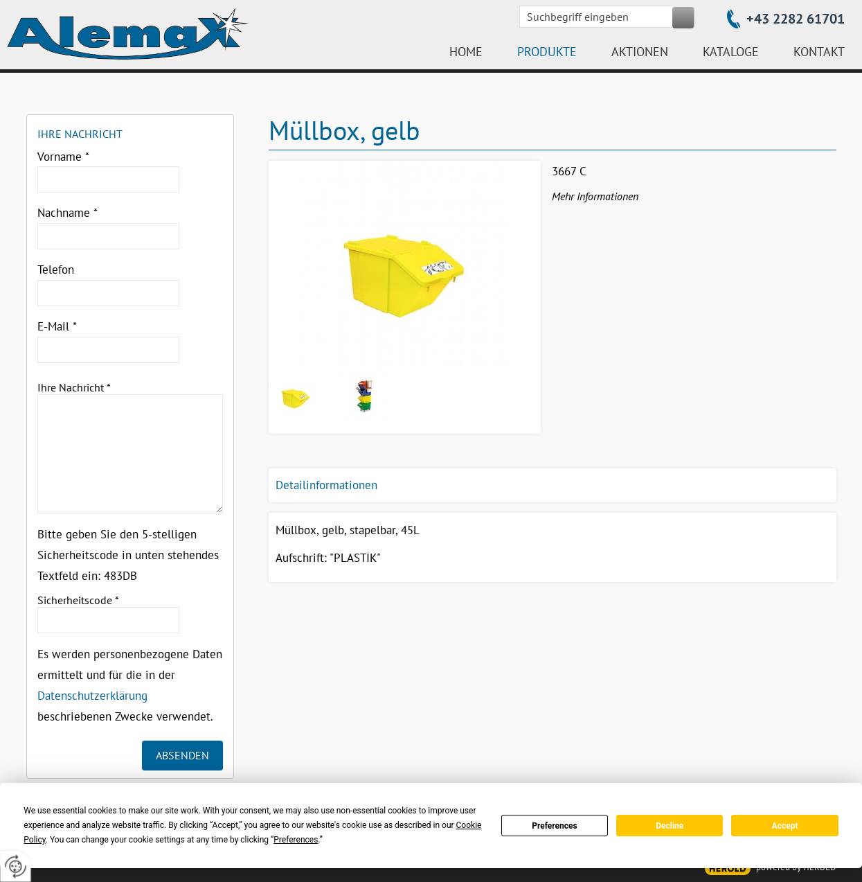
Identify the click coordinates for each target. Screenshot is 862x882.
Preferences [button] (295, 840)
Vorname (63, 156)
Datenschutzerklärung (92, 695)
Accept (785, 826)
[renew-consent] (15, 866)
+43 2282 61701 (795, 19)
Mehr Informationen (595, 196)
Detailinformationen (326, 485)
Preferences (554, 826)
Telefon (55, 269)
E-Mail (57, 326)
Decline (669, 826)
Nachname (67, 212)
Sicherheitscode (78, 600)
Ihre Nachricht (74, 387)
